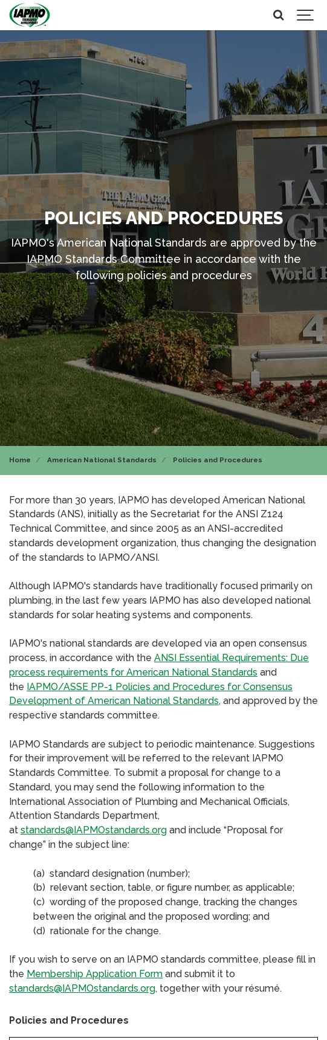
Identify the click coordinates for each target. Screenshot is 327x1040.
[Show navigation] (306, 15)
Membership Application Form (95, 974)
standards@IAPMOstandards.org (94, 830)
